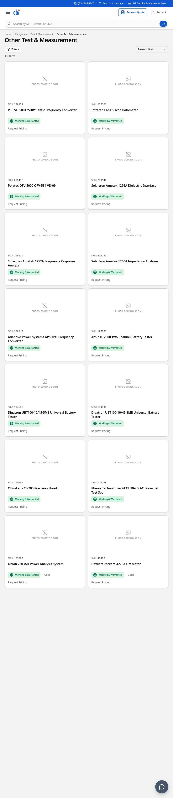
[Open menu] (8, 12)
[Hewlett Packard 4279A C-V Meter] (128, 552)
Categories (21, 34)
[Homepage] (16, 12)
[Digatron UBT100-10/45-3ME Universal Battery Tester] (128, 400)
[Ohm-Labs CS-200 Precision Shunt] (45, 476)
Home (8, 34)
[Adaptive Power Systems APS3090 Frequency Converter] (45, 325)
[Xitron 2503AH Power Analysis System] (45, 552)
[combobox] (86, 24)
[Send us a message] (111, 3)
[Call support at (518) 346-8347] (83, 3)
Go (163, 23)
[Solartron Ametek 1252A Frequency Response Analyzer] (45, 249)
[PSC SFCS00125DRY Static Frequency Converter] (45, 98)
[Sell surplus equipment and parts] (147, 3)
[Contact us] (161, 786)
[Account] (158, 12)
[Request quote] (132, 12)
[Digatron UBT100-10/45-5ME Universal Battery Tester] (45, 400)
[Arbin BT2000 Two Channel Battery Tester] (128, 325)
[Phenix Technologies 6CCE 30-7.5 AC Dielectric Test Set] (128, 476)
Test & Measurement (42, 34)
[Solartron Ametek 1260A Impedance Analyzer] (128, 249)
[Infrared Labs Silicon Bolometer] (128, 98)
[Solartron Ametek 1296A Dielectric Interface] (128, 173)
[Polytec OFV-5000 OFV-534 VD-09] (45, 173)
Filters (13, 49)
